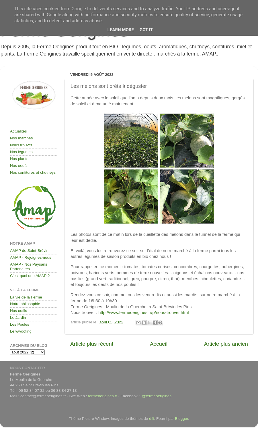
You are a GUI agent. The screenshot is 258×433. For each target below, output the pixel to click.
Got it (146, 29)
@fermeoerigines (156, 396)
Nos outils (18, 311)
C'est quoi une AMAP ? (30, 276)
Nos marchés (21, 138)
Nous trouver (21, 145)
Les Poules (19, 324)
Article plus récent (91, 344)
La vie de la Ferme (26, 297)
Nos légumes (21, 152)
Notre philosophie (25, 304)
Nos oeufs (19, 165)
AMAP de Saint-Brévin (29, 250)
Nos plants (19, 159)
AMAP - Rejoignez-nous (30, 257)
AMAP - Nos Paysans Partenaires (28, 266)
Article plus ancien (226, 344)
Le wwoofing (21, 331)
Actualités (18, 131)
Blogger (181, 418)
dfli (151, 418)
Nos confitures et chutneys (33, 172)
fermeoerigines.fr (102, 396)
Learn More (121, 29)
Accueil (158, 344)
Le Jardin (18, 317)
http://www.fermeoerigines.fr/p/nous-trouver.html (143, 312)
